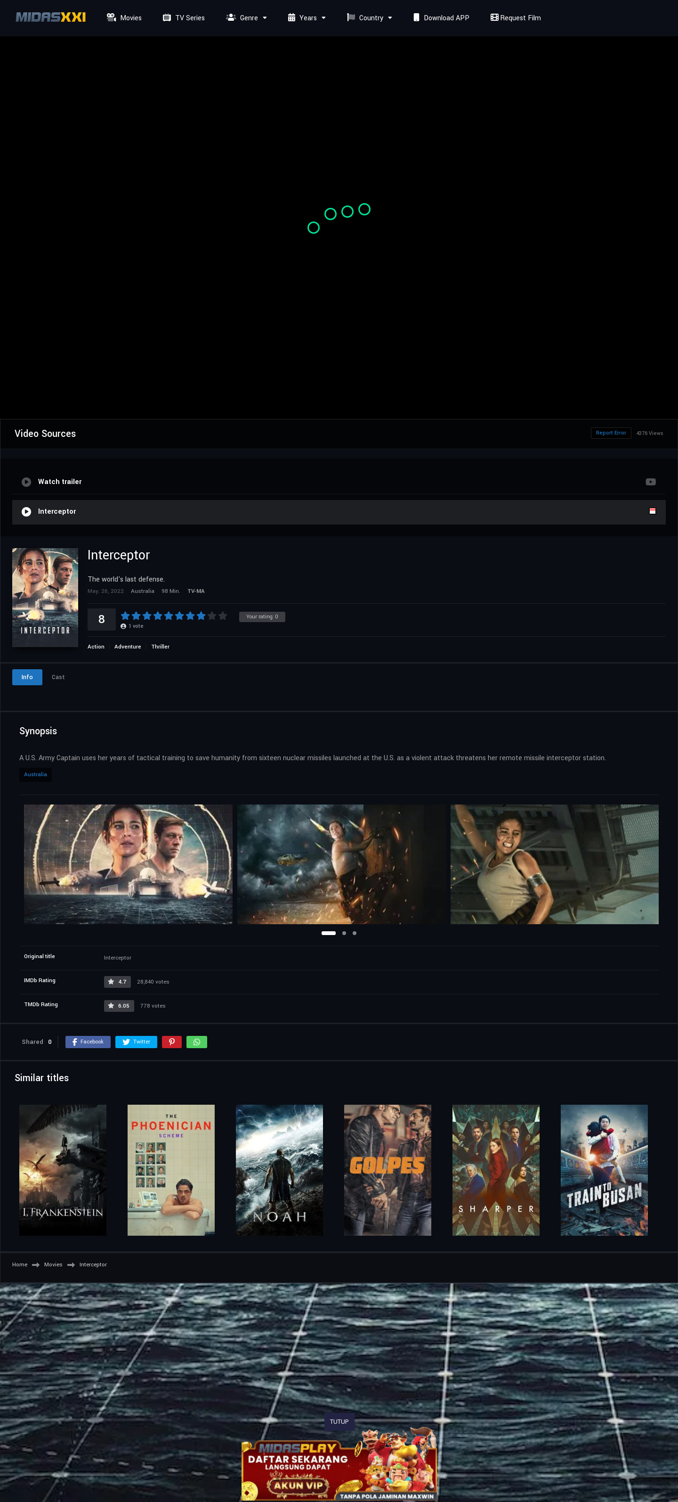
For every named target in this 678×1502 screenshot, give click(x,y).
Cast (58, 677)
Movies (123, 18)
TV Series (183, 18)
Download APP (440, 18)
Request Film (514, 18)
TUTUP (339, 1422)
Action (96, 647)
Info (27, 677)
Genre (241, 18)
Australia (35, 775)
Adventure (127, 647)
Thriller (160, 647)
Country (364, 18)
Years (301, 18)
